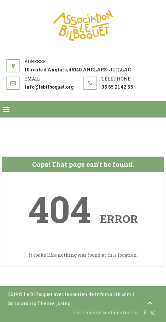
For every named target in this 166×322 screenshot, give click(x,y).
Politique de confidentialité (105, 312)
